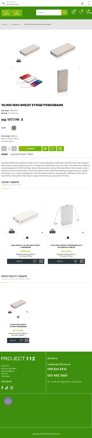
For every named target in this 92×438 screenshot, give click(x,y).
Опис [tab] (4, 154)
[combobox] (52, 12)
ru (89, 1)
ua (89, 4)
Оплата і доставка (8, 368)
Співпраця (5, 376)
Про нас (4, 374)
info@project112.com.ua (59, 364)
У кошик (30, 148)
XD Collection (13, 113)
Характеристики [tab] (22, 154)
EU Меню (17, 13)
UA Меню (6, 13)
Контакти (5, 366)
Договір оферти (7, 371)
